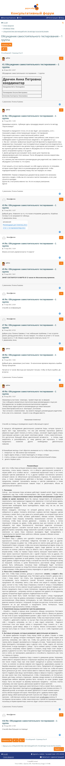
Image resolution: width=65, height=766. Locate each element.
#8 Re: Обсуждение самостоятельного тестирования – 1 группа (29, 356)
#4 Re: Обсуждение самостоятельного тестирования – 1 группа (29, 244)
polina (8, 58)
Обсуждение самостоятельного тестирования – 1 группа (32, 38)
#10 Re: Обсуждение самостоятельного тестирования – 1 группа (29, 722)
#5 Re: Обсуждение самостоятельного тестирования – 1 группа (29, 270)
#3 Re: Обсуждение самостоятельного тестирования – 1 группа (29, 206)
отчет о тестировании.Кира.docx (14, 228)
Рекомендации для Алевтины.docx (15, 225)
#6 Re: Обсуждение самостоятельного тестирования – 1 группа (29, 300)
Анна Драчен (11, 199)
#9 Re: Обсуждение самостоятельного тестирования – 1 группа (29, 392)
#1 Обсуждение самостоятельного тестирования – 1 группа (30, 65)
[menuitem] (19, 17)
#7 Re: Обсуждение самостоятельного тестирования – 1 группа (29, 326)
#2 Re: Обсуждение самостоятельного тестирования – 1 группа (29, 117)
